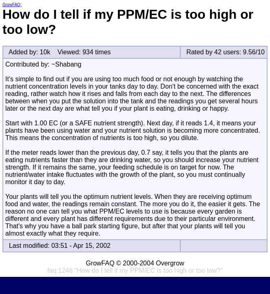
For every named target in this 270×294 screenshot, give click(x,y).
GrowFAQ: (12, 4)
